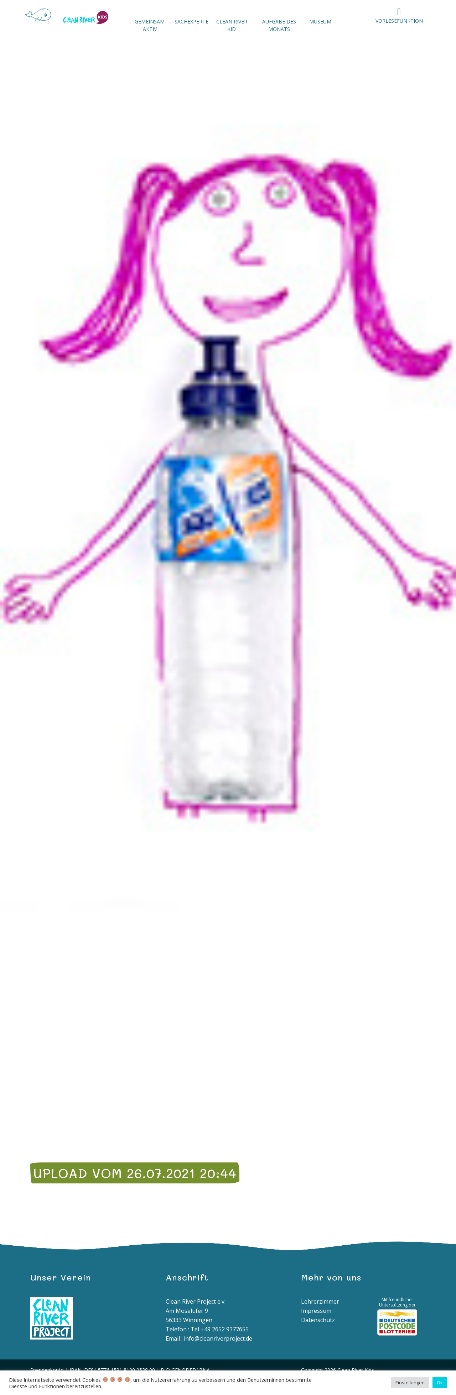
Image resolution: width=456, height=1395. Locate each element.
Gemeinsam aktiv (150, 25)
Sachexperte (191, 21)
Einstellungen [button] (410, 1382)
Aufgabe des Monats (279, 25)
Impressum (316, 1311)
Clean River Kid (231, 25)
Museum (320, 21)
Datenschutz (318, 1320)
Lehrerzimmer (320, 1301)
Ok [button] (440, 1382)
